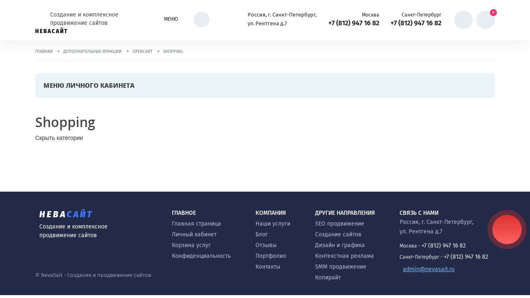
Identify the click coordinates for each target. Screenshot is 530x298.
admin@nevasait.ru (429, 269)
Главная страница (196, 223)
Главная (44, 51)
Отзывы (266, 245)
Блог (261, 234)
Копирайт (328, 277)
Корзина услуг (191, 245)
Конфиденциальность (201, 256)
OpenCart (142, 51)
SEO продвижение (339, 223)
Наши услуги (272, 223)
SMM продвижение (340, 266)
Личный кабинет (194, 234)
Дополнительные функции (92, 51)
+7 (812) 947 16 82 (353, 23)
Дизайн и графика (340, 245)
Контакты (267, 266)
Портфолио (270, 256)
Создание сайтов (338, 234)
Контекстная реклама (344, 256)
